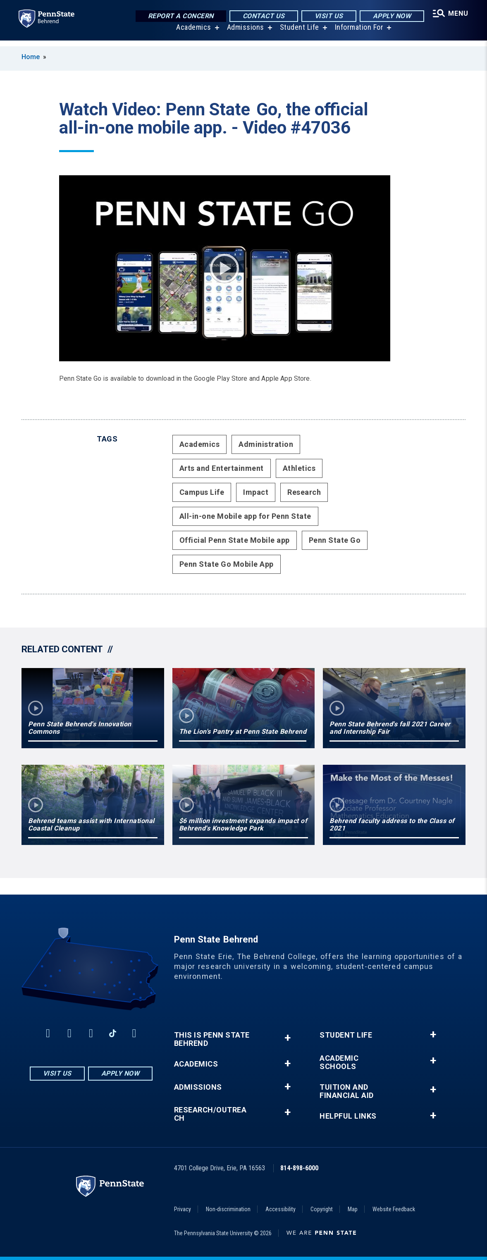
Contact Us (262, 16)
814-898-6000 (299, 1168)
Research (304, 492)
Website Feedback (393, 1209)
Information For (358, 33)
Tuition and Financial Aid (347, 1091)
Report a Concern (179, 16)
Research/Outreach (210, 1114)
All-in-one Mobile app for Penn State (245, 516)
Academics (192, 33)
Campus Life (201, 492)
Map (353, 1209)
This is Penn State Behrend (212, 1039)
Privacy (182, 1209)
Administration (266, 444)
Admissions (244, 33)
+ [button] (287, 1038)
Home (30, 57)
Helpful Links (348, 1116)
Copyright (321, 1209)
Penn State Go (335, 540)
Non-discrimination (228, 1209)
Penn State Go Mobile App (226, 564)
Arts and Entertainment (221, 468)
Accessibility (280, 1209)
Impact (255, 492)
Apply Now (390, 16)
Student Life (298, 33)
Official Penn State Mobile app (234, 540)
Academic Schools (339, 1062)
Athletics (299, 468)
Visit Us (327, 16)
